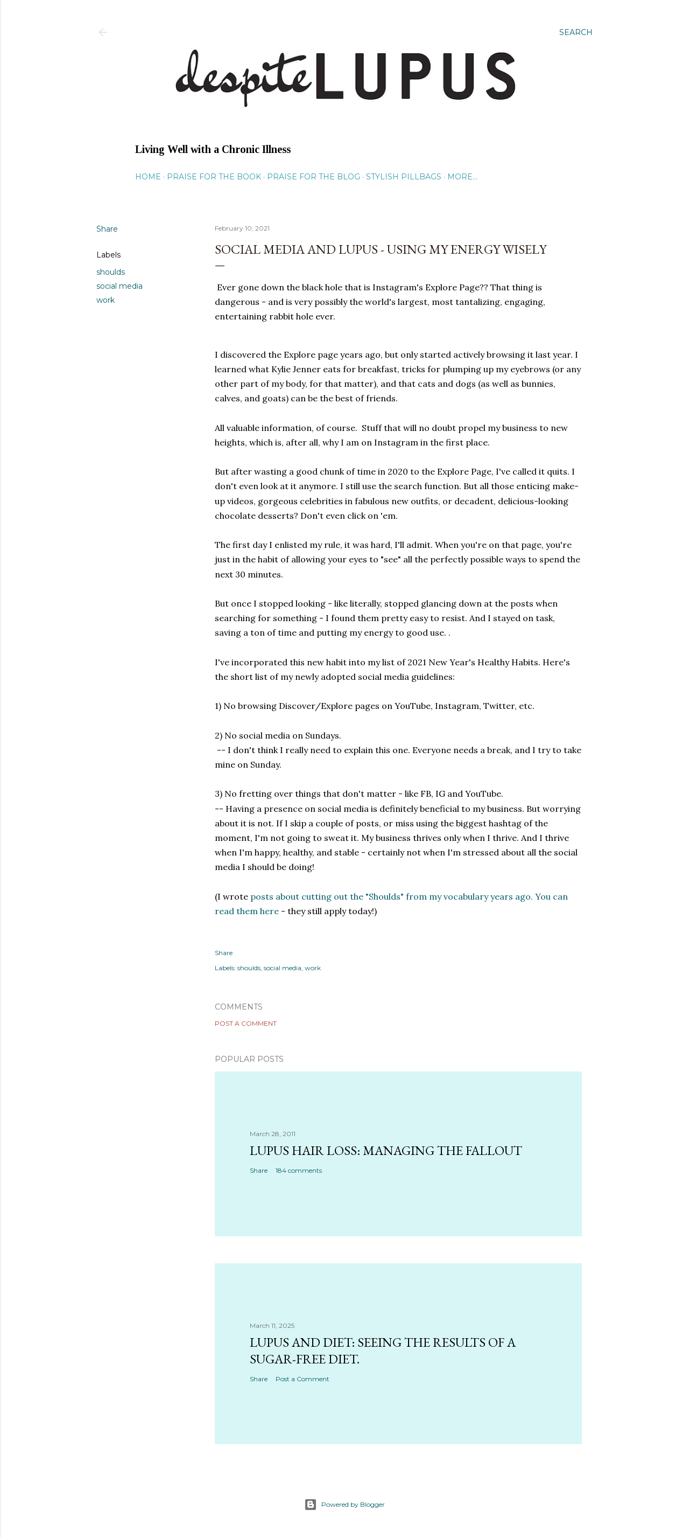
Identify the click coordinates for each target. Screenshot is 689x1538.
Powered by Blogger (344, 1504)
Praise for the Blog (313, 177)
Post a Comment (246, 1023)
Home (148, 177)
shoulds (110, 272)
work (105, 300)
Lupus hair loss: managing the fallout (386, 1150)
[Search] (576, 32)
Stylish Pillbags (403, 177)
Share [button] (107, 229)
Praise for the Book (214, 177)
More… (462, 177)
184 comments (299, 1170)
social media (119, 286)
